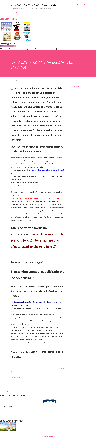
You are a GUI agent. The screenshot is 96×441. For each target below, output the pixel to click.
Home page (14, 12)
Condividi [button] (76, 86)
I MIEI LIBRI (49, 399)
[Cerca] (78, 4)
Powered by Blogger (48, 436)
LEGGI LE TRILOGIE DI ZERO (10, 19)
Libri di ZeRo (7, 392)
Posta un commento (16, 377)
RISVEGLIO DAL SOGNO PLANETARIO (33, 4)
